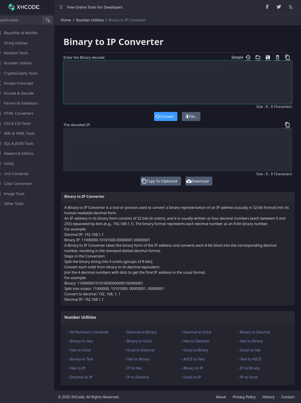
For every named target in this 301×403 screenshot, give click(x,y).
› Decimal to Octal (200, 332)
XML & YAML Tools (21, 133)
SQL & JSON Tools (20, 143)
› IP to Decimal (142, 377)
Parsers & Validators (22, 103)
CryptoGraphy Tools (22, 73)
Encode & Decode (20, 93)
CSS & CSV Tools (19, 123)
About (221, 396)
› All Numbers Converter (95, 332)
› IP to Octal (249, 377)
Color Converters (19, 183)
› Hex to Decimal (199, 341)
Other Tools (15, 203)
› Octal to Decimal (145, 350)
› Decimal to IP (87, 377)
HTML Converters (20, 113)
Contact (287, 396)
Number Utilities (19, 63)
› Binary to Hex (87, 341)
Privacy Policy (244, 396)
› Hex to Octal (86, 350)
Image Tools (15, 193)
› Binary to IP (195, 368)
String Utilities (17, 43)
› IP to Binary (251, 368)
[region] (30, 208)
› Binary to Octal (143, 341)
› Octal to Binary (198, 350)
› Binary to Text (87, 359)
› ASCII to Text (196, 359)
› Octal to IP (194, 377)
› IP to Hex (138, 368)
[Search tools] (25, 20)
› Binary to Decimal (256, 332)
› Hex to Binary (252, 341)
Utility (10, 163)
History (268, 396)
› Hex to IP (83, 368)
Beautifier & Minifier (22, 32)
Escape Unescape (20, 83)
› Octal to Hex (251, 350)
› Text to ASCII (251, 359)
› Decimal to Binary (146, 332)
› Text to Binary (142, 359)
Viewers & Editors (20, 153)
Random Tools (17, 52)
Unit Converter (18, 173)
